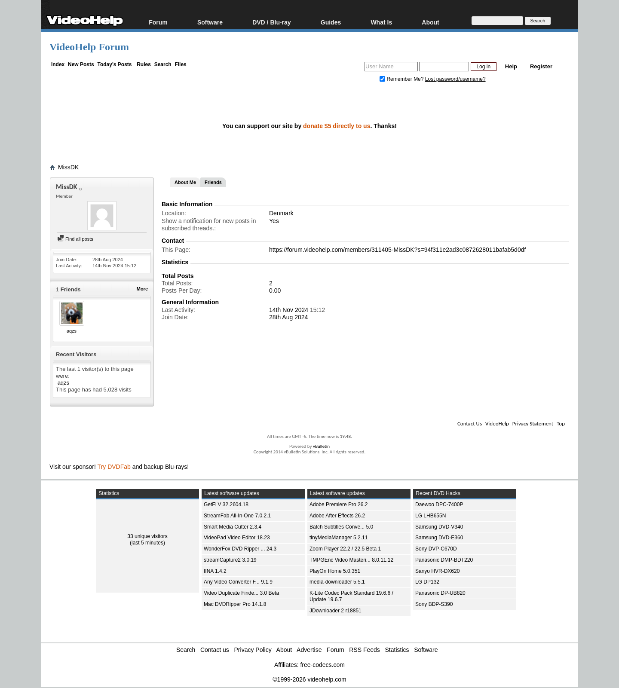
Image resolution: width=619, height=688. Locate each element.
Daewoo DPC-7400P (439, 504)
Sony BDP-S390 (434, 604)
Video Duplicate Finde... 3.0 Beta (241, 593)
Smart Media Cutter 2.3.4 (232, 527)
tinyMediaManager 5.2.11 (339, 538)
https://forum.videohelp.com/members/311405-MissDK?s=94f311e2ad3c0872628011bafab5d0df (397, 249)
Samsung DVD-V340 (439, 527)
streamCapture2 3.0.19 (230, 560)
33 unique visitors (147, 536)
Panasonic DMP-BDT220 (444, 560)
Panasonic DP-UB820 (440, 593)
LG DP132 (427, 582)
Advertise (309, 649)
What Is (381, 22)
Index (57, 64)
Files (180, 64)
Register (541, 66)
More (142, 288)
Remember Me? (402, 79)
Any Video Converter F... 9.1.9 (238, 582)
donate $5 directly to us (336, 125)
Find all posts (75, 239)
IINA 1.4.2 (215, 571)
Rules (144, 64)
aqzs (72, 330)
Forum (158, 22)
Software (210, 22)
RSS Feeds (364, 649)
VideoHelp (497, 423)
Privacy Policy (253, 649)
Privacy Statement (532, 423)
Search (163, 64)
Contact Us (469, 423)
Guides (331, 22)
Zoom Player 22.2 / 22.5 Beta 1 (345, 549)
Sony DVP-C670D (436, 549)
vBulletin (321, 446)
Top (561, 423)
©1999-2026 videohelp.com (309, 679)
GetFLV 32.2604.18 (226, 504)
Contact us (214, 649)
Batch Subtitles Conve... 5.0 (341, 527)
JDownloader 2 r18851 (336, 611)
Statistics (397, 649)
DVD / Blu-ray (271, 22)
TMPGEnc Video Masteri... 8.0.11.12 (351, 560)
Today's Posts (114, 64)
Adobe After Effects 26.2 (337, 516)
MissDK (68, 167)
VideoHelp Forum (89, 46)
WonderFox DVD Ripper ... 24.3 (240, 549)
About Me (185, 182)
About (430, 22)
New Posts (81, 64)
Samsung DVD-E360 (439, 538)
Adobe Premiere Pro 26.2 (339, 504)
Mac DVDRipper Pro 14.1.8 (235, 604)
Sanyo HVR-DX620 (437, 571)
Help (511, 66)
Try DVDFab (114, 466)
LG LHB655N (430, 516)
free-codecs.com (322, 664)
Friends (213, 182)
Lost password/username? (455, 79)
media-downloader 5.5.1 (337, 582)
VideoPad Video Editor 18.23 (237, 538)
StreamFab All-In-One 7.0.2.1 (237, 516)
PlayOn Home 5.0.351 (335, 571)
